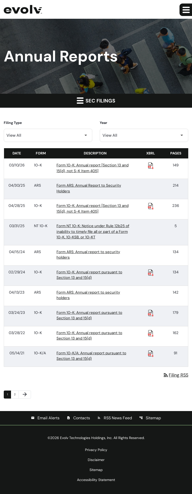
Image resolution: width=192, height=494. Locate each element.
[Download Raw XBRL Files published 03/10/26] (151, 165)
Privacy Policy (96, 450)
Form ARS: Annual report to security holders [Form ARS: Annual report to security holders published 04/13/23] (88, 295)
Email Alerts (45, 418)
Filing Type (13, 122)
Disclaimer (96, 460)
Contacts (78, 418)
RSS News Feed (114, 418)
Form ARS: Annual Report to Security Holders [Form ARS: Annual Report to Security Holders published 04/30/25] (88, 188)
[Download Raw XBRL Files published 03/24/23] (151, 313)
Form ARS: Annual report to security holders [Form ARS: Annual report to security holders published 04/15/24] (88, 254)
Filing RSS (175, 375)
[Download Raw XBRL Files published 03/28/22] (151, 333)
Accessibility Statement (96, 480)
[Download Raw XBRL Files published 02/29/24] (151, 272)
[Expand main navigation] (186, 9)
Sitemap (150, 418)
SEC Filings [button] (96, 100)
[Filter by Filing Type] (48, 135)
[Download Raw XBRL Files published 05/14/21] (151, 353)
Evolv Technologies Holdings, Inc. (86, 438)
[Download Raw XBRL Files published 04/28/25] (151, 206)
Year (103, 122)
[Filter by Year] (144, 135)
